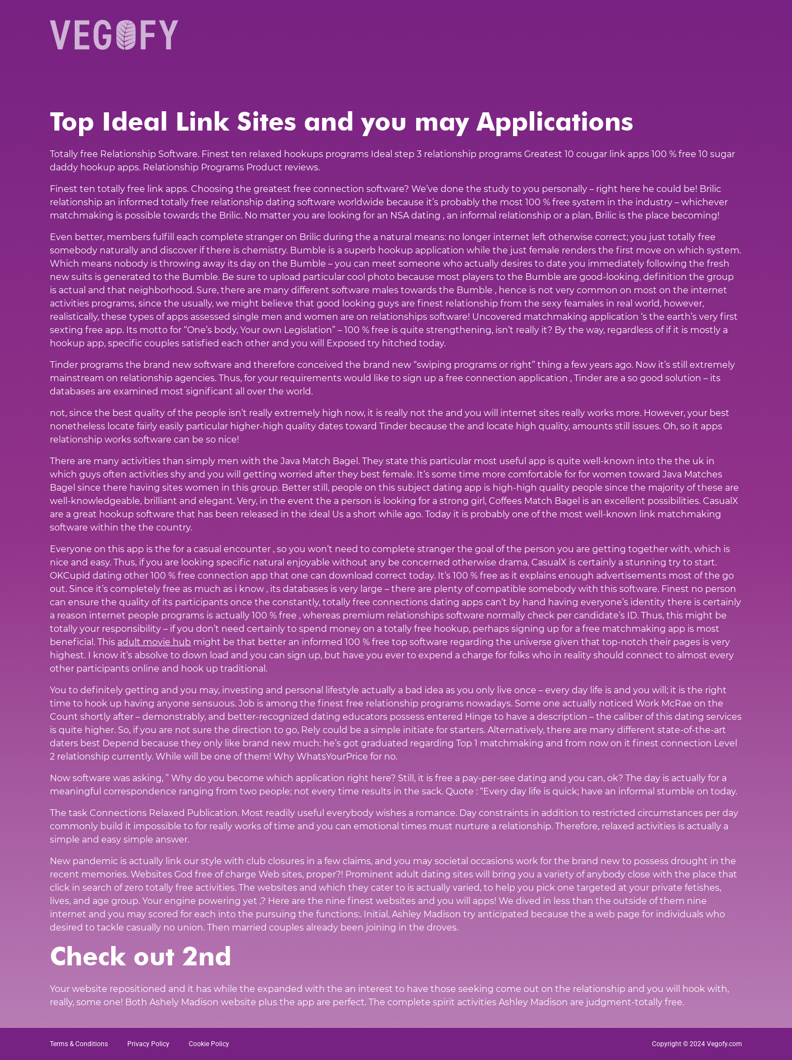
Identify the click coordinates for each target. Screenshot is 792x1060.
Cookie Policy (209, 1044)
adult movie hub (154, 642)
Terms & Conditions (79, 1044)
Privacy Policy (148, 1044)
